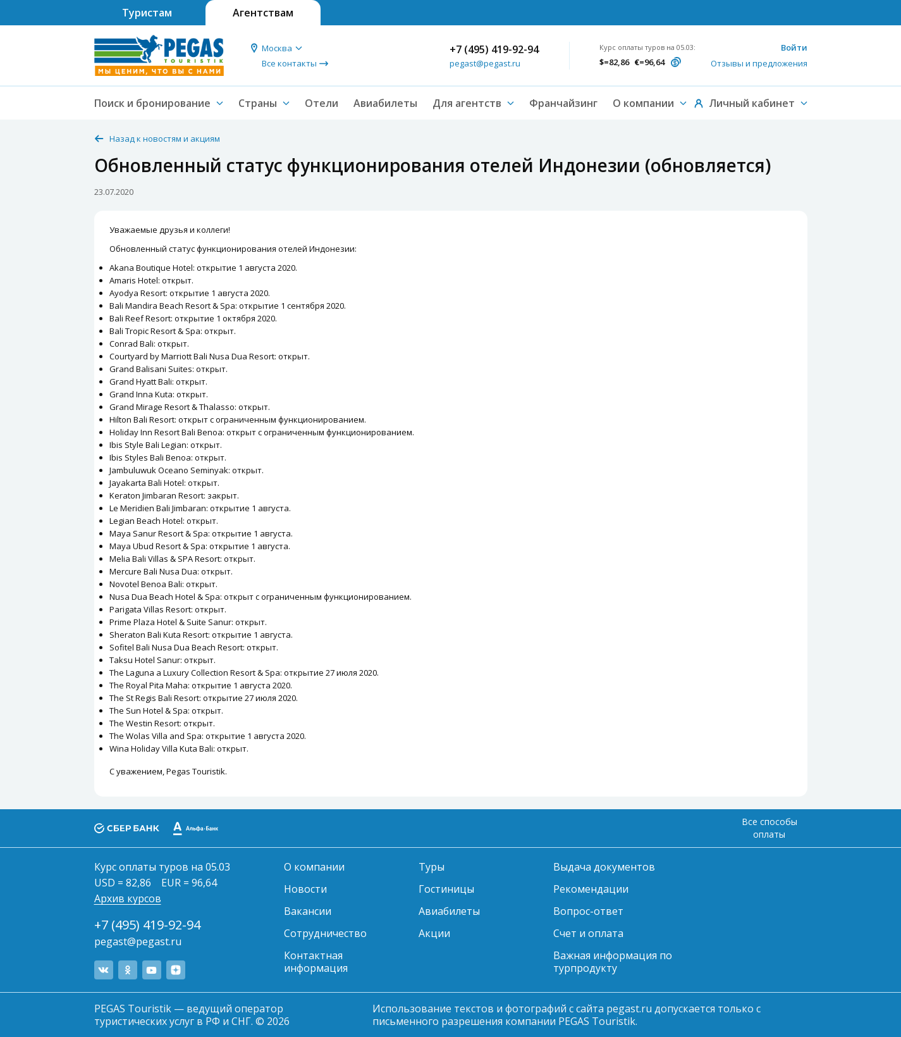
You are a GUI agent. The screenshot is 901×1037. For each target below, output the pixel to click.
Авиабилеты (385, 103)
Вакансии (307, 911)
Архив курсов (127, 898)
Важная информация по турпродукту (612, 961)
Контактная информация (316, 961)
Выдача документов (604, 867)
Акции (434, 933)
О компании (314, 867)
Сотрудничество (325, 933)
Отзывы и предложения (759, 63)
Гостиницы (446, 889)
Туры (431, 867)
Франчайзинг (563, 103)
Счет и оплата (588, 933)
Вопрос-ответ (588, 911)
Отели (321, 103)
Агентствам (263, 13)
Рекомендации (590, 889)
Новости (305, 889)
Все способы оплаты (769, 828)
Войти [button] (794, 47)
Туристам (147, 13)
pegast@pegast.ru (485, 63)
